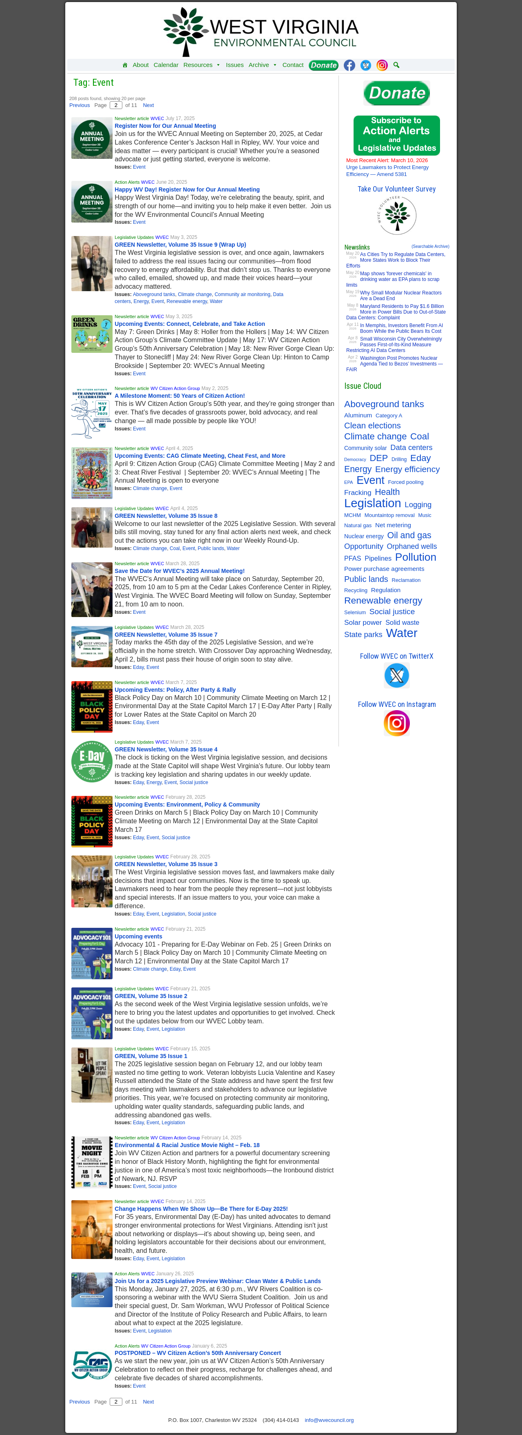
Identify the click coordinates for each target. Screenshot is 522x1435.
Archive (263, 65)
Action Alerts (127, 182)
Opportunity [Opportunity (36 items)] (363, 546)
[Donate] (323, 65)
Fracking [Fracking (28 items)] (358, 492)
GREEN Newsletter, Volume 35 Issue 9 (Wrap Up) (180, 244)
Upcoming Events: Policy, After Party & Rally (175, 689)
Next (148, 105)
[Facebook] (349, 65)
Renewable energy (187, 301)
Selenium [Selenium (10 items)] (355, 612)
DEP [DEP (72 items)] (379, 458)
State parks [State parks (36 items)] (363, 634)
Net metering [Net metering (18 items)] (393, 524)
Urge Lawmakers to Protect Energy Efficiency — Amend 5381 (387, 167)
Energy (140, 301)
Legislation (173, 914)
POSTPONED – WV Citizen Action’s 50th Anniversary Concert (198, 1353)
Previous (79, 105)
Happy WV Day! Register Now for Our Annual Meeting (187, 189)
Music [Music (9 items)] (424, 515)
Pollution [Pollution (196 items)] (416, 557)
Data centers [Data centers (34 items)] (411, 447)
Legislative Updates (134, 237)
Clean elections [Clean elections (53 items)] (372, 425)
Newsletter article (132, 118)
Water (216, 301)
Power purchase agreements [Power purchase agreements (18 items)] (384, 568)
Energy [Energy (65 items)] (358, 469)
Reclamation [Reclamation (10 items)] (406, 580)
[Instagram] (382, 65)
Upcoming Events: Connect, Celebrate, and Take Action (190, 324)
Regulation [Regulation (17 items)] (385, 589)
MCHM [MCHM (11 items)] (352, 515)
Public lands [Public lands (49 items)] (366, 579)
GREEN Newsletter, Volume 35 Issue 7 (166, 634)
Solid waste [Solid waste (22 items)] (402, 622)
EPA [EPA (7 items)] (348, 482)
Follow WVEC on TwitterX (397, 656)
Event (139, 167)
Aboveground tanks (154, 294)
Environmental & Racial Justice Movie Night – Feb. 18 (187, 1145)
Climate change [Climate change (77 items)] (375, 436)
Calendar (166, 64)
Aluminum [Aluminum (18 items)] (358, 415)
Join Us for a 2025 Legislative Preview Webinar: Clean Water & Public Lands (218, 1281)
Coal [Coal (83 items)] (419, 436)
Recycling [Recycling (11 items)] (355, 590)
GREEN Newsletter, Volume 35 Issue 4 (166, 749)
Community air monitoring (242, 294)
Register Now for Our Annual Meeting (165, 126)
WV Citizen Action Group (175, 388)
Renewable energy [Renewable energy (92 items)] (383, 600)
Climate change (195, 294)
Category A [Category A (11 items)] (389, 415)
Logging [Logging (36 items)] (418, 504)
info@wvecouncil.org (329, 1420)
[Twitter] (366, 65)
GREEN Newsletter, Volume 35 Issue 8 (166, 515)
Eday (138, 667)
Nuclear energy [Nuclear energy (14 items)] (364, 536)
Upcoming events (138, 936)
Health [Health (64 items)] (387, 492)
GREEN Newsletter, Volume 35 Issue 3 (166, 864)
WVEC (157, 118)
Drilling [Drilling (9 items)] (399, 459)
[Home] (124, 65)
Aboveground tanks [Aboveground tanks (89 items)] (384, 404)
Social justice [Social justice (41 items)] (392, 611)
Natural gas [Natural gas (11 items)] (358, 525)
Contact (293, 64)
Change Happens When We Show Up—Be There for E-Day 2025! (202, 1208)
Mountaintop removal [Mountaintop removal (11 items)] (390, 515)
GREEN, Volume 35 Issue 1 (151, 1056)
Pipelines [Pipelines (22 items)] (378, 558)
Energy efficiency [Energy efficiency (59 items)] (407, 469)
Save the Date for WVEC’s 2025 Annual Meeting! (180, 571)
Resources (202, 65)
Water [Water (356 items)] (402, 633)
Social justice (193, 782)
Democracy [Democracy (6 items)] (355, 459)
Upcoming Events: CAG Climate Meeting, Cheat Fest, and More (200, 455)
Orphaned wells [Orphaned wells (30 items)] (412, 546)
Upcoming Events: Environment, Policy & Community (187, 804)
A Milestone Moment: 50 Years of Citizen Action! (180, 395)
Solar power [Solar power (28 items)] (363, 622)
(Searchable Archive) (430, 246)
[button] (396, 65)
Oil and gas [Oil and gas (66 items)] (409, 535)
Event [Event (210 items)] (370, 480)
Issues (234, 64)
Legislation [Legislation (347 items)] (372, 503)
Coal (175, 548)
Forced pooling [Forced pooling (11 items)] (405, 482)
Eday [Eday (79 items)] (420, 458)
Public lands (211, 548)
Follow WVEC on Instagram (397, 704)
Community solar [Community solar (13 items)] (365, 448)
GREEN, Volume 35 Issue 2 (151, 996)
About (141, 64)
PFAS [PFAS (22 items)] (352, 558)
